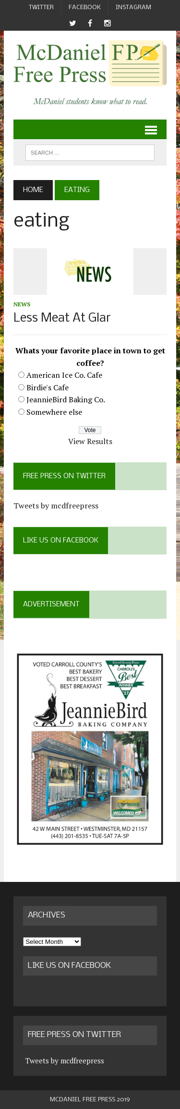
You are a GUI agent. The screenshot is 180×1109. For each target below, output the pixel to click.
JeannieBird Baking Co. (65, 399)
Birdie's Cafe (47, 387)
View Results (90, 441)
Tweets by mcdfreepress (55, 505)
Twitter (41, 7)
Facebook (85, 7)
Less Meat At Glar (62, 318)
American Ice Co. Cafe (64, 375)
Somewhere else (54, 412)
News (21, 304)
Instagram (133, 7)
